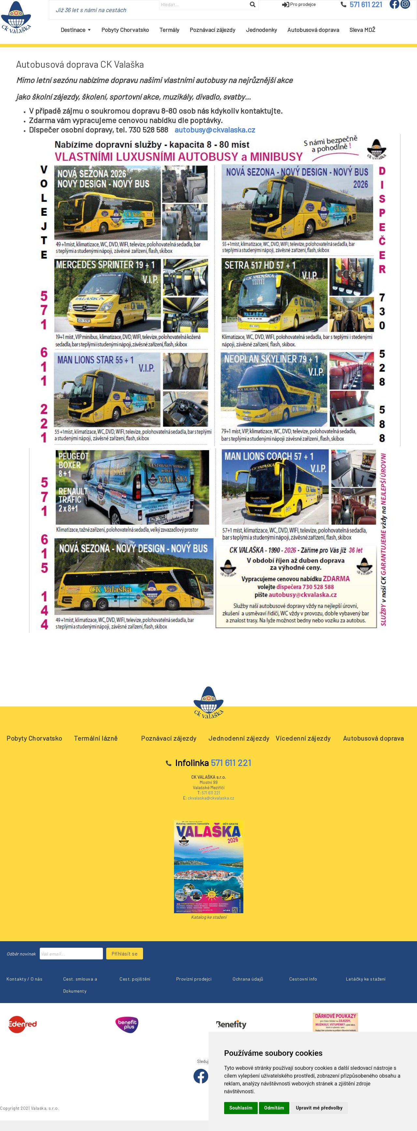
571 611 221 (211, 792)
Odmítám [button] (274, 1107)
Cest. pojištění (135, 979)
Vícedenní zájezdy (303, 738)
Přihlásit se (124, 953)
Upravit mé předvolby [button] (319, 1107)
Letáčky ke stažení (366, 979)
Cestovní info (303, 979)
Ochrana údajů (248, 979)
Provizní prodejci (194, 979)
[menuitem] (75, 30)
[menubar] (218, 30)
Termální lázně (96, 738)
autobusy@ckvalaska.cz (215, 129)
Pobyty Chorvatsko (34, 738)
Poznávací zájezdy (168, 738)
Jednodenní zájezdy (238, 738)
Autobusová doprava (373, 738)
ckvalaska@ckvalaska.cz (211, 798)
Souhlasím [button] (240, 1107)
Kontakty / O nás (24, 979)
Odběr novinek (21, 953)
